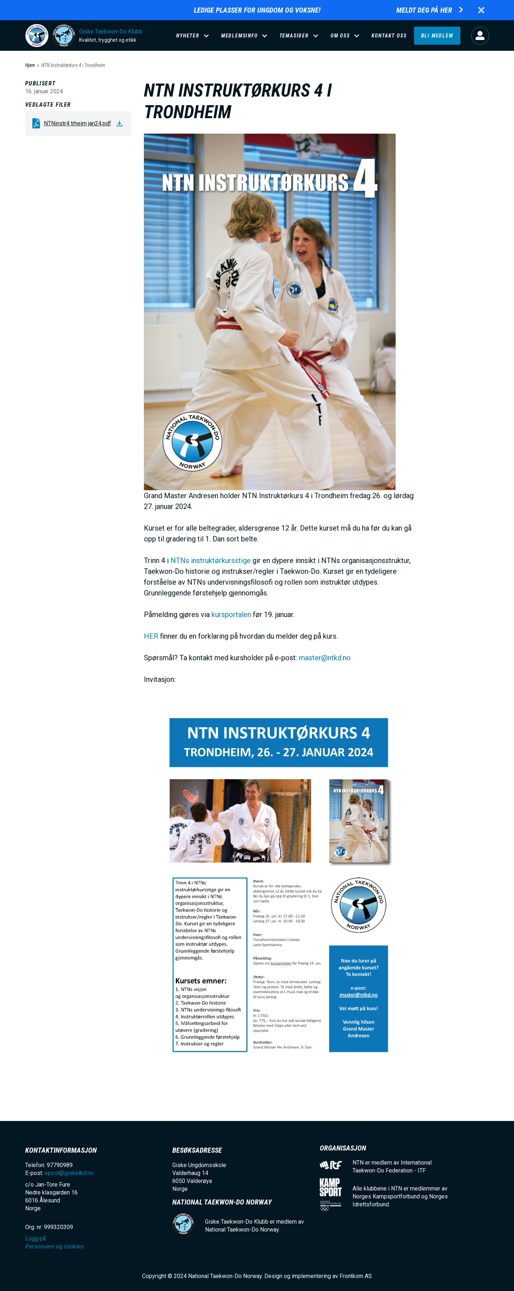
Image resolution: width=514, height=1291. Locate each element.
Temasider (294, 36)
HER (151, 636)
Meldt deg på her (424, 10)
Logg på (480, 36)
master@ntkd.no (325, 657)
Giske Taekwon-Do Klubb (110, 31)
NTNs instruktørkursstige (210, 560)
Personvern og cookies (54, 1246)
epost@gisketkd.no (69, 1173)
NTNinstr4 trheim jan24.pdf (77, 123)
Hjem (30, 65)
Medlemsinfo (239, 36)
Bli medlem (437, 36)
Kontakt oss (389, 36)
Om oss (340, 36)
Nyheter (188, 36)
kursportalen (231, 614)
